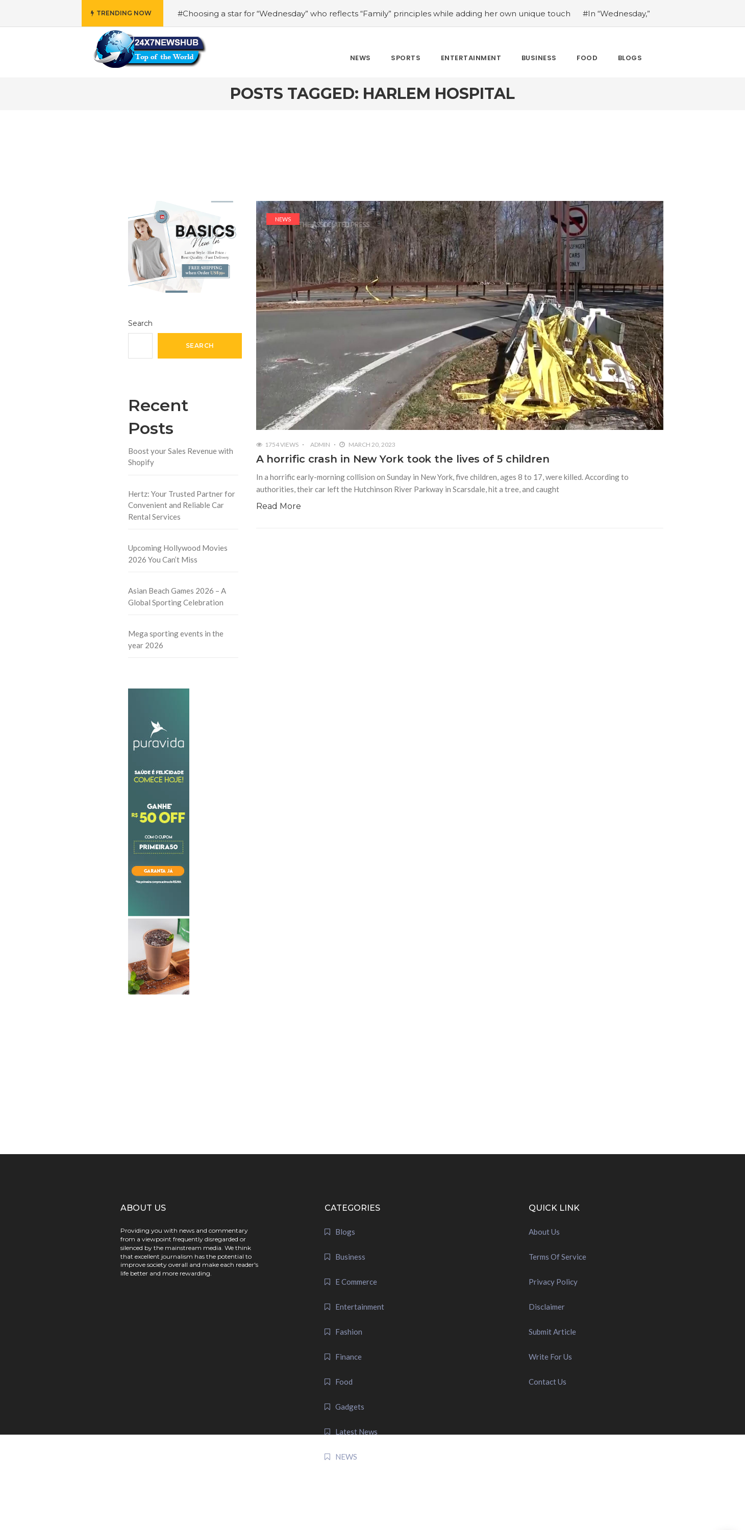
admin (320, 444)
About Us (544, 1231)
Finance (348, 1356)
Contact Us (547, 1381)
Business (350, 1256)
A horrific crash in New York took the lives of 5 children (403, 459)
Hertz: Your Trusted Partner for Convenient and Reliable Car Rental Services (181, 505)
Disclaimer (547, 1306)
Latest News (356, 1431)
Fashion (348, 1331)
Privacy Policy (553, 1281)
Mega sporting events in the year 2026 (176, 639)
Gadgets (349, 1406)
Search (140, 323)
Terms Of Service (557, 1256)
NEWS (283, 219)
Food (344, 1381)
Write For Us (550, 1356)
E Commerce (356, 1281)
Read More (278, 506)
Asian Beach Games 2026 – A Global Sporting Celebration (177, 596)
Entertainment (359, 1306)
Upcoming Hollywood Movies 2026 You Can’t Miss (178, 553)
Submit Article (552, 1331)
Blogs (345, 1231)
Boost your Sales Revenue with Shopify (180, 456)
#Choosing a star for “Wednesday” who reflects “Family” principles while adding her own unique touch (374, 13)
